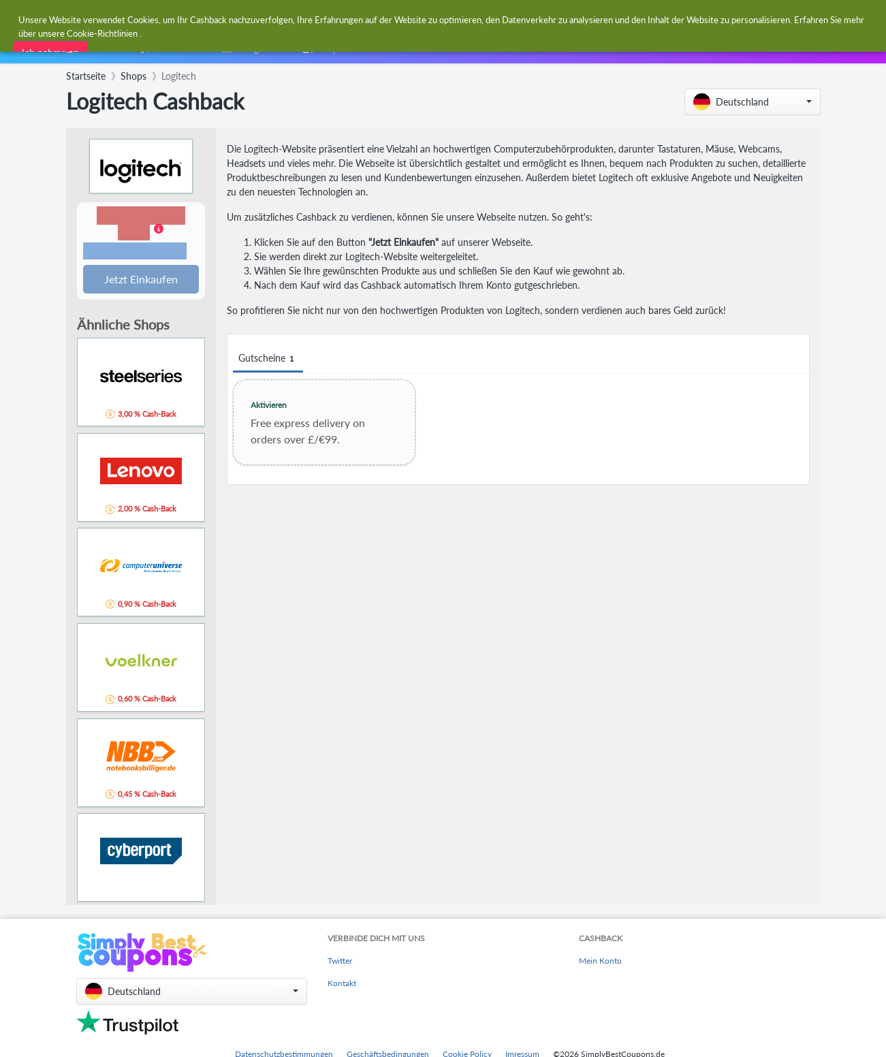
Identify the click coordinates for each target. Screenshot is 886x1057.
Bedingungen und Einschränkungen (134, 252)
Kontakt (342, 984)
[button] (752, 102)
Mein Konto (600, 962)
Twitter (340, 962)
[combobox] (410, 19)
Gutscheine (268, 358)
